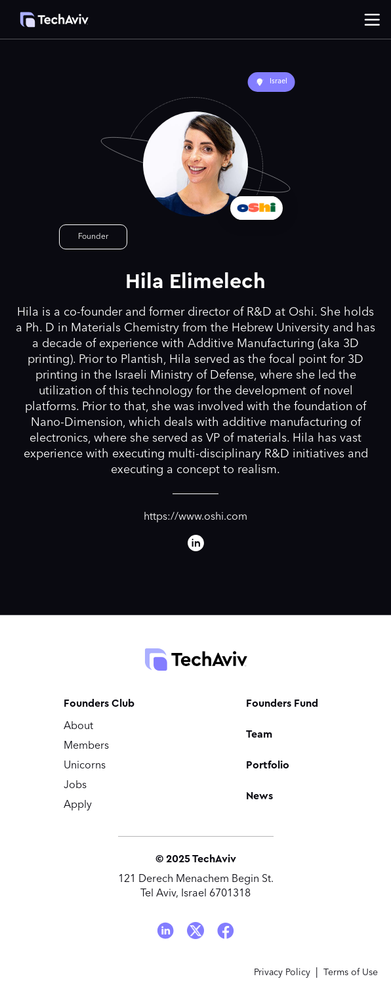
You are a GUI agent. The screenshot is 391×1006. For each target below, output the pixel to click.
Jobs (75, 785)
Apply (78, 805)
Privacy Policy (282, 972)
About (78, 726)
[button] (372, 20)
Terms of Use (350, 972)
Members (86, 746)
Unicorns (85, 766)
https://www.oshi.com (195, 517)
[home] (47, 20)
